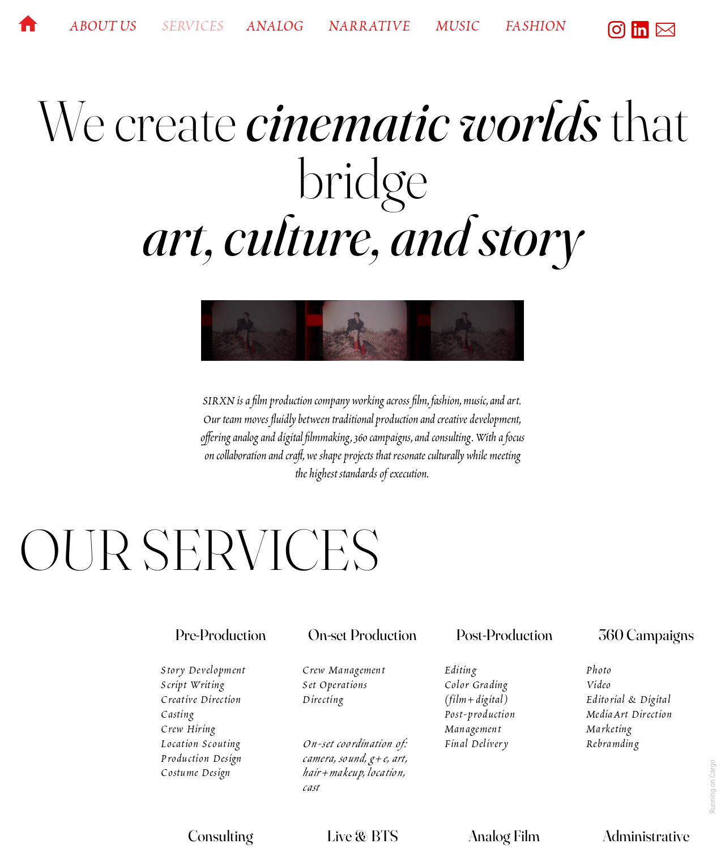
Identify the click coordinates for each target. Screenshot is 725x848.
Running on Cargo (713, 786)
